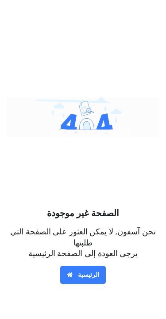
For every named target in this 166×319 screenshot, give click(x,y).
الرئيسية (83, 274)
